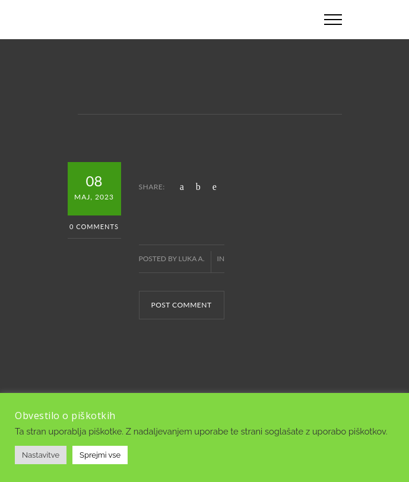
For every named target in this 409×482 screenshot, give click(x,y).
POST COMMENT (181, 304)
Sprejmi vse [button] (100, 455)
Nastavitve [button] (40, 455)
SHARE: (152, 186)
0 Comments (94, 226)
